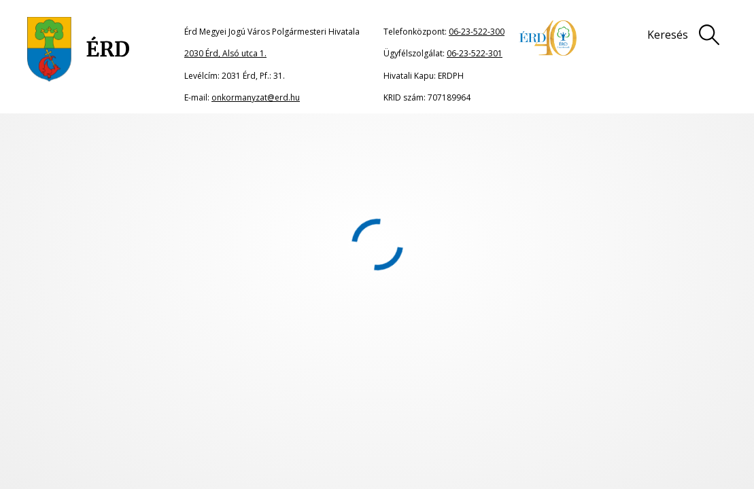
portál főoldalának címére (171, 236)
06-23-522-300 (476, 31)
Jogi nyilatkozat (425, 398)
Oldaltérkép (316, 398)
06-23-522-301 (474, 53)
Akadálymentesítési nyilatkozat (356, 424)
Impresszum (535, 398)
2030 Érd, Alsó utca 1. (225, 53)
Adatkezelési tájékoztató (666, 398)
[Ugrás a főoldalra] (78, 49)
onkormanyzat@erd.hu (255, 97)
